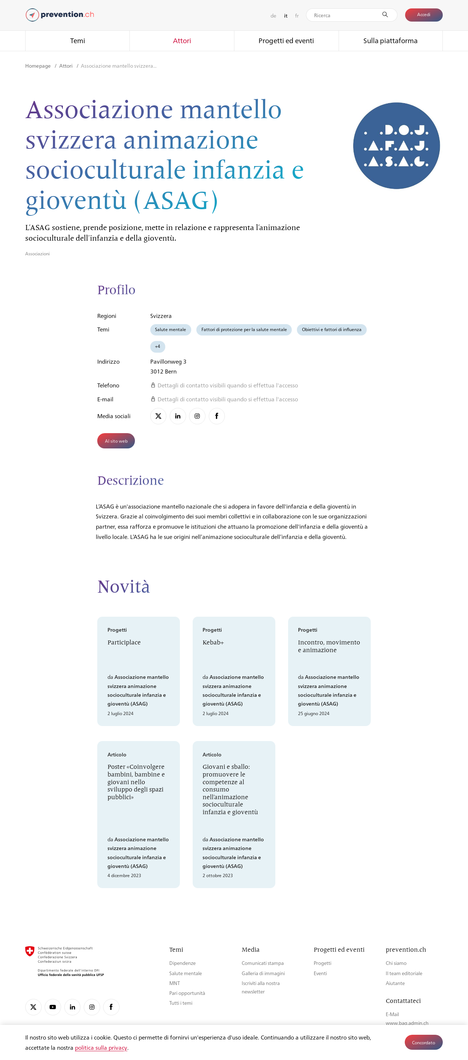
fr (297, 15)
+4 (157, 350)
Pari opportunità (187, 993)
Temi (77, 40)
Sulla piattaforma (390, 40)
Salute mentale (170, 334)
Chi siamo (396, 963)
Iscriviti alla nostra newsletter (261, 987)
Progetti (322, 963)
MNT (174, 983)
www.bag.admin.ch (407, 1023)
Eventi (320, 973)
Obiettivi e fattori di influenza (332, 334)
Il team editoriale (404, 973)
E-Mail (392, 1014)
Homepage (38, 65)
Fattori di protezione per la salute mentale (244, 334)
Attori (182, 40)
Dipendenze (182, 963)
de (273, 15)
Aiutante (395, 983)
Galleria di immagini (263, 973)
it (285, 15)
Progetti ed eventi (286, 40)
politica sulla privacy (101, 1047)
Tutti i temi (180, 1003)
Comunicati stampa (263, 963)
